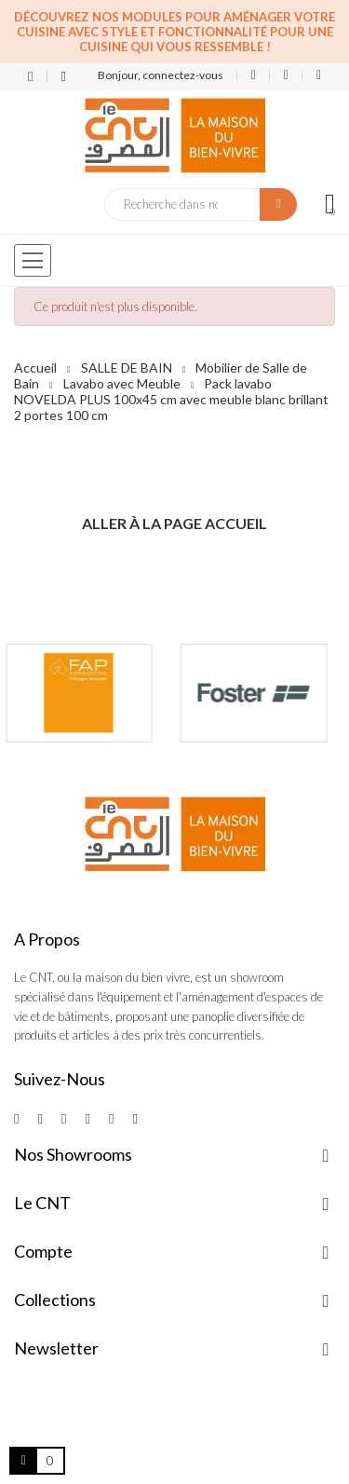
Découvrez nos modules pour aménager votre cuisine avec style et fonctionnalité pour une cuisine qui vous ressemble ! (174, 31)
